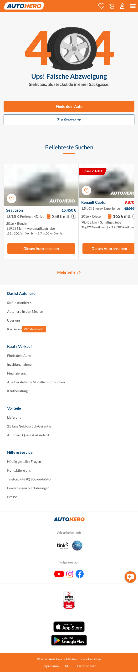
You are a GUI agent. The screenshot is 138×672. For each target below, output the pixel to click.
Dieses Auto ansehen (41, 248)
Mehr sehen (67, 272)
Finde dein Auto (69, 106)
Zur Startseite (69, 119)
